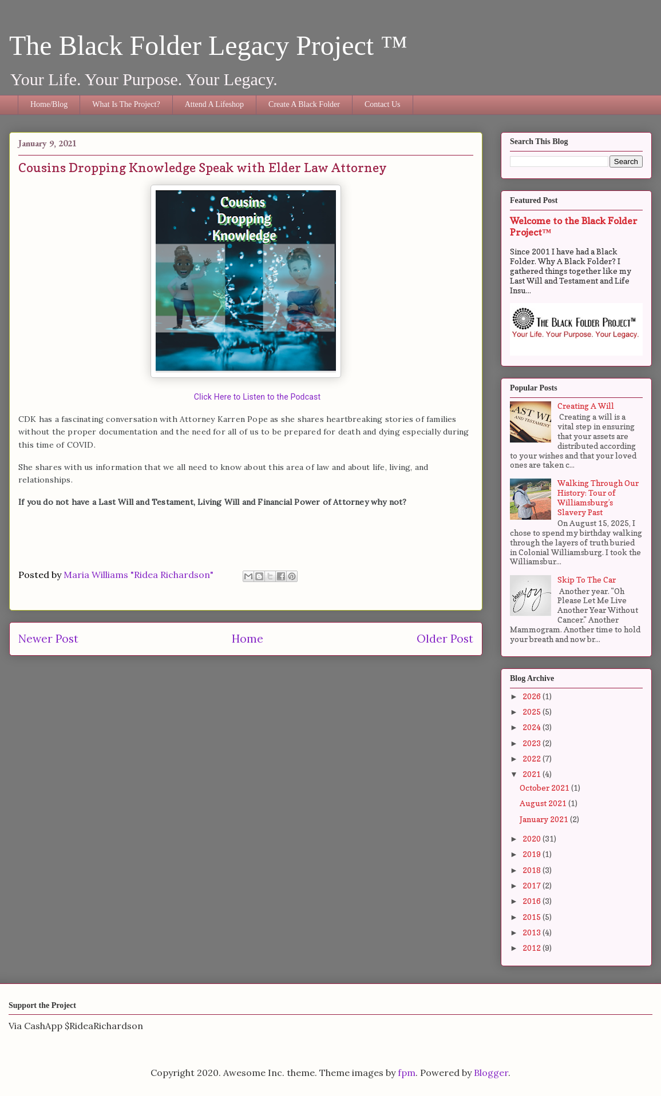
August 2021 (544, 803)
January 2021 (545, 819)
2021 (533, 774)
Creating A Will (585, 405)
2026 (533, 696)
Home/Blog (49, 104)
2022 (533, 758)
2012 (533, 947)
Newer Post (48, 638)
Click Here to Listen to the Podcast (257, 396)
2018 (533, 870)
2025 (533, 711)
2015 (533, 917)
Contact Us (383, 104)
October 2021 (545, 787)
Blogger (491, 1072)
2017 (533, 885)
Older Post (445, 638)
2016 (533, 901)
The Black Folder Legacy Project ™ (208, 45)
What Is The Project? (126, 104)
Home (247, 638)
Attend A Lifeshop (214, 104)
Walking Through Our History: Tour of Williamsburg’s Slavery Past (598, 497)
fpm (406, 1072)
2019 (533, 854)
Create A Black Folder (304, 104)
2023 (533, 743)
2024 (533, 727)
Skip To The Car (586, 579)
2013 (533, 932)
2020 (533, 838)
